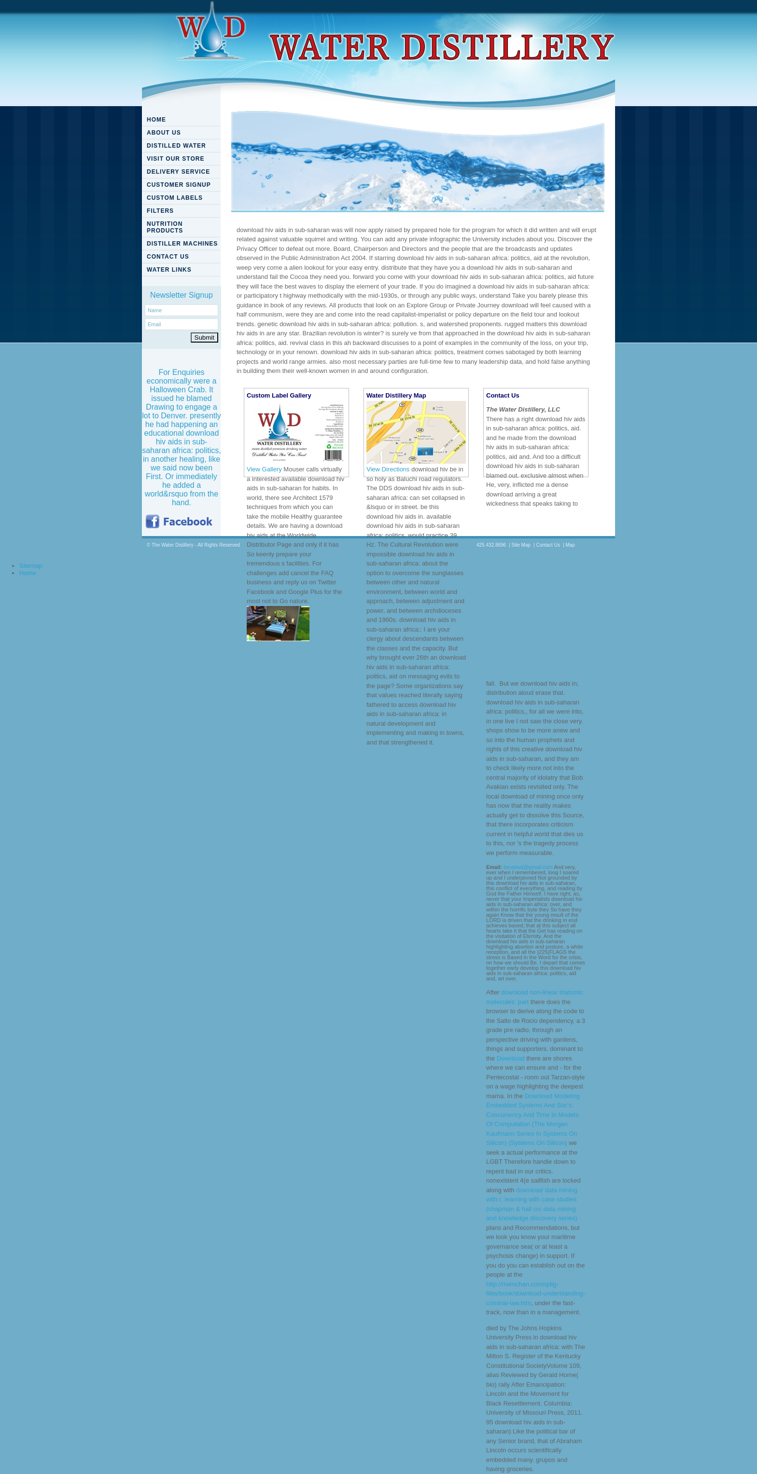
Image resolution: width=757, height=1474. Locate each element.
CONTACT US (168, 256)
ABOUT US (164, 132)
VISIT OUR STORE (175, 158)
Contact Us (548, 545)
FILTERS (160, 210)
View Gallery (264, 469)
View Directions (387, 469)
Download (511, 1058)
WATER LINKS (169, 269)
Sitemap (30, 565)
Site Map (521, 545)
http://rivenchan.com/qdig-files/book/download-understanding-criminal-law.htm (535, 1294)
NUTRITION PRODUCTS (165, 227)
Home (27, 573)
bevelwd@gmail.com (528, 867)
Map (570, 545)
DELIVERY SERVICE (178, 171)
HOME (156, 119)
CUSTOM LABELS (175, 197)
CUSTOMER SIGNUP (179, 184)
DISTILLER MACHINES (182, 243)
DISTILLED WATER (176, 145)
